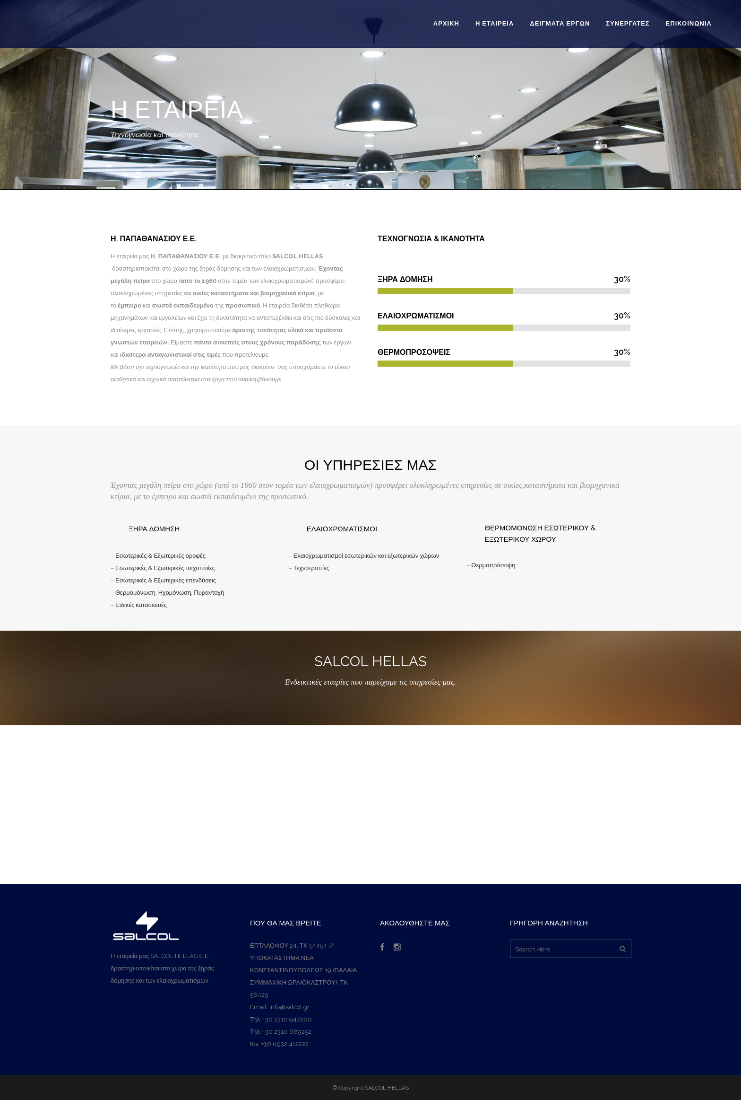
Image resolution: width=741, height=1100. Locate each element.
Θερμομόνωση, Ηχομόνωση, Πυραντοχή (169, 592)
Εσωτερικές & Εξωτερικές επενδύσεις (165, 580)
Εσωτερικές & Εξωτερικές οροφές (160, 555)
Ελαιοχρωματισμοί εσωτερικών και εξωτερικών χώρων (366, 555)
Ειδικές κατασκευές (141, 604)
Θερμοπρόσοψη (493, 565)
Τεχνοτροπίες (310, 568)
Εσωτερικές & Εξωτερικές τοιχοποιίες (165, 568)
